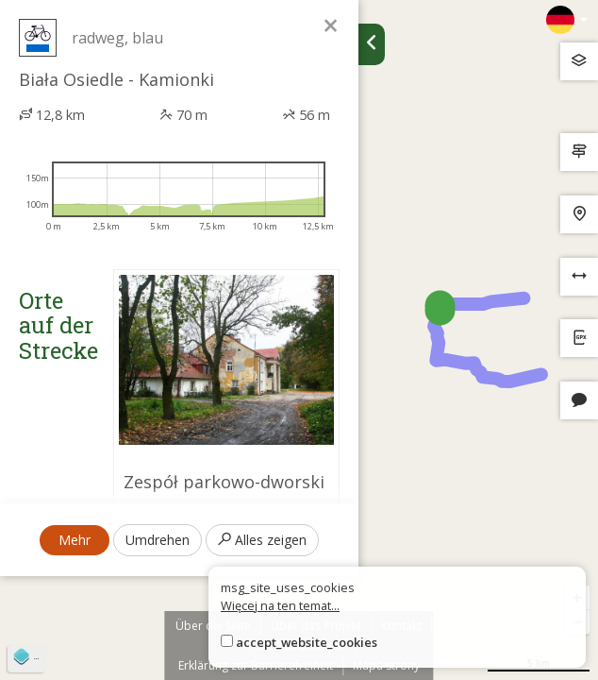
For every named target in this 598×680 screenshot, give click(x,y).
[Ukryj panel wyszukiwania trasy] (371, 44)
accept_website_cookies (306, 642)
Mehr (74, 540)
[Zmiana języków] (566, 20)
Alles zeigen (262, 540)
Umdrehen (157, 540)
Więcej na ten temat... (280, 605)
